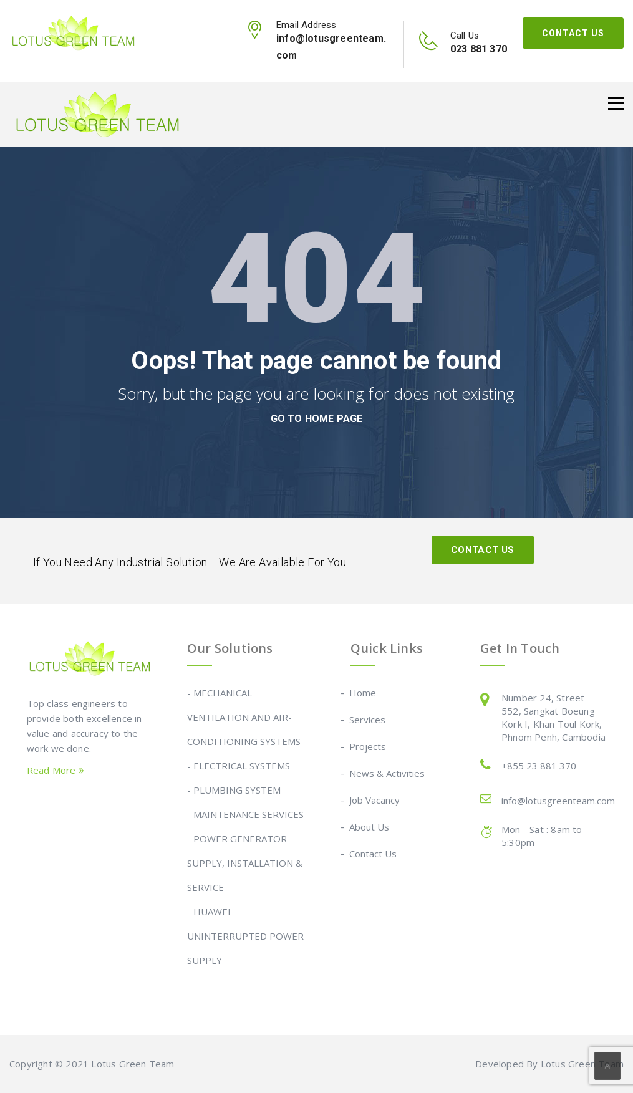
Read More (55, 770)
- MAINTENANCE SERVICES (245, 814)
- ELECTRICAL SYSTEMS (238, 765)
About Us (369, 827)
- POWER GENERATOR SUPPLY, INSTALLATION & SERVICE (244, 862)
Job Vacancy (375, 800)
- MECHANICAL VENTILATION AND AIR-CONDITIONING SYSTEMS (244, 717)
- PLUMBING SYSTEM (234, 790)
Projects (368, 746)
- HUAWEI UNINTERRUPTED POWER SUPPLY (245, 935)
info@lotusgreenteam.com (558, 800)
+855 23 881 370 (538, 765)
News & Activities (387, 773)
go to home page (317, 419)
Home (363, 692)
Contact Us (573, 33)
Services (367, 719)
